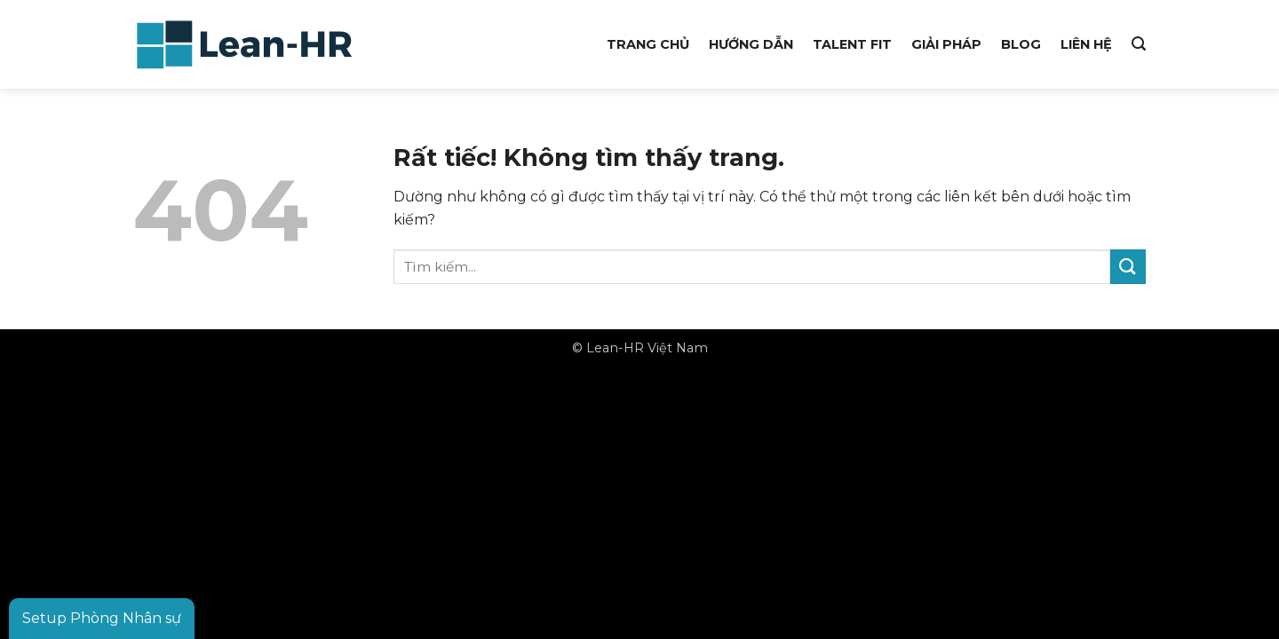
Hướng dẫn (751, 44)
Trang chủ (648, 44)
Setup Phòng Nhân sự (101, 618)
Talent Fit (852, 44)
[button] (1139, 44)
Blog (1021, 44)
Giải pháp (946, 44)
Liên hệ (1086, 44)
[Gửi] (1128, 266)
